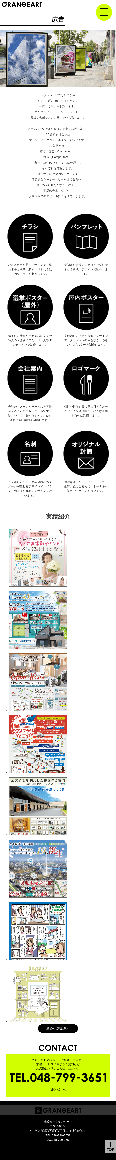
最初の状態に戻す (58, 1028)
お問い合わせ (58, 1089)
